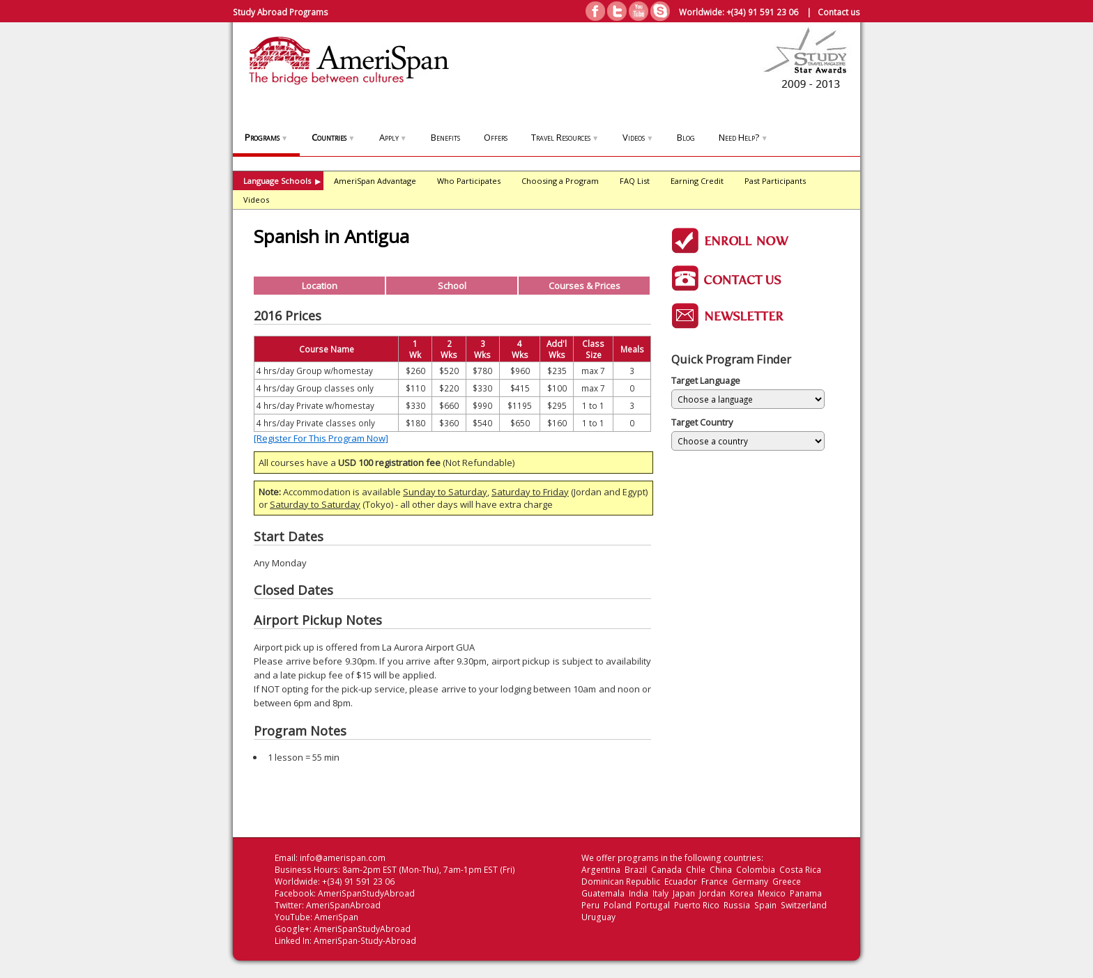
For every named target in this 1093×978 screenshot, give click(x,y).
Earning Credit (697, 181)
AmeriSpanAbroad (343, 905)
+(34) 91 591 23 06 (762, 11)
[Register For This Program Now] (321, 438)
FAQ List (635, 181)
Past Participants (775, 181)
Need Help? (743, 137)
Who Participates (468, 181)
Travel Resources (565, 137)
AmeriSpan (336, 917)
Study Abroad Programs (280, 11)
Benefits (445, 137)
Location (319, 285)
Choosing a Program (560, 181)
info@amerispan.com (342, 858)
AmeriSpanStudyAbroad (366, 893)
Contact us (839, 11)
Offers (495, 137)
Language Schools (282, 181)
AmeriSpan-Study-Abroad (365, 941)
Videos (637, 137)
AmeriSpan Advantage (375, 181)
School (452, 285)
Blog (686, 137)
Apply (393, 137)
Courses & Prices (584, 285)
